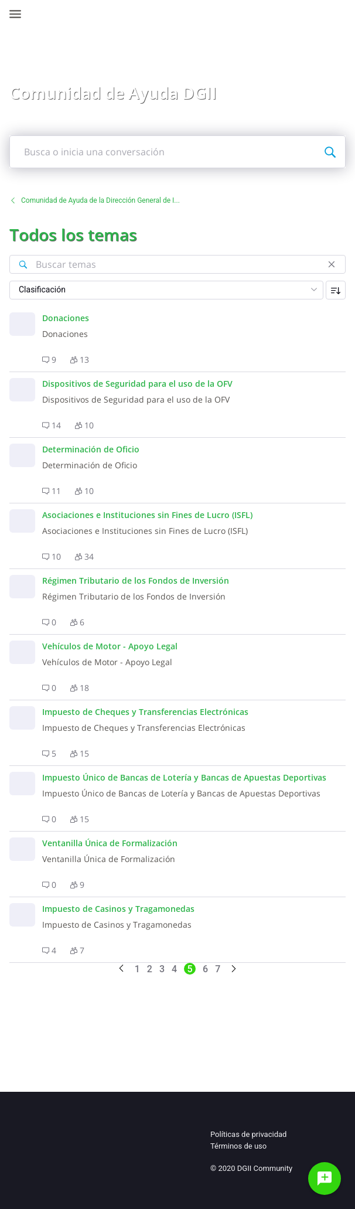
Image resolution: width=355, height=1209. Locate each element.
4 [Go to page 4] (174, 969)
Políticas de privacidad (248, 1134)
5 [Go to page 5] (190, 969)
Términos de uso (238, 1146)
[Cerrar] (331, 264)
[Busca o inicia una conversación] (330, 152)
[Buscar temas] (23, 264)
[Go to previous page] (121, 969)
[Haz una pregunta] (324, 1178)
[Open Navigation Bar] (18, 14)
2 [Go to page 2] (149, 969)
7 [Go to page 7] (217, 969)
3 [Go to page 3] (162, 969)
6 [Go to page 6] (205, 969)
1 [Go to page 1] (137, 969)
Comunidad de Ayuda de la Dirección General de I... (94, 200)
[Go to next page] (233, 969)
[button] (49, 360)
